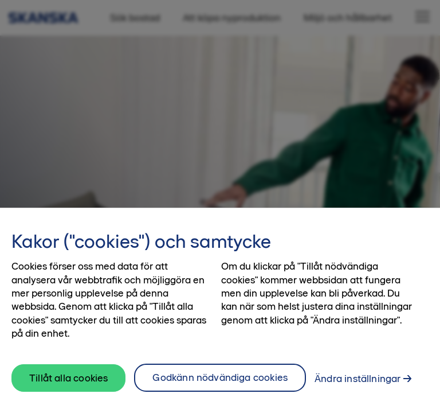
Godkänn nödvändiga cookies (220, 381)
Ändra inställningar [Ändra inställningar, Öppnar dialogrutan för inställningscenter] (357, 382)
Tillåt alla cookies (68, 381)
